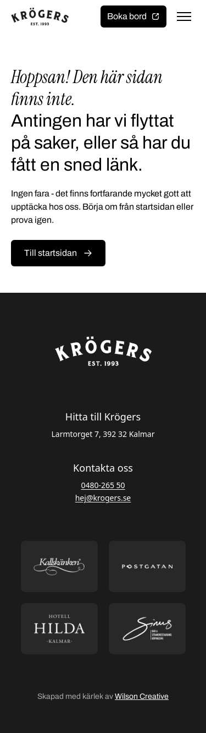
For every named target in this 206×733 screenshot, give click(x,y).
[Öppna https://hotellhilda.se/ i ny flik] (59, 629)
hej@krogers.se (103, 498)
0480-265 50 (103, 485)
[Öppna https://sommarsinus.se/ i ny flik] (147, 629)
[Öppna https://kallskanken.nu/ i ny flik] (59, 566)
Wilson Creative (142, 696)
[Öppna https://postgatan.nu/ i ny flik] (147, 566)
